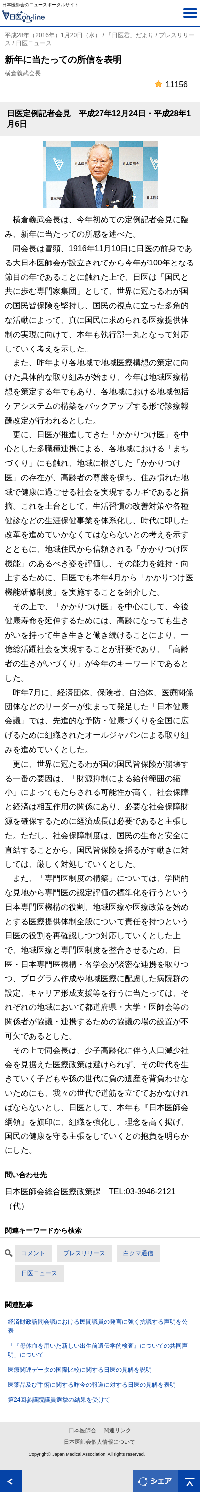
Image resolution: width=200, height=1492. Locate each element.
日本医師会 (82, 1430)
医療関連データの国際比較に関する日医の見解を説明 (80, 1369)
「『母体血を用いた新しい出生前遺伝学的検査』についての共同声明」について (98, 1350)
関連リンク (117, 1430)
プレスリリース (84, 1253)
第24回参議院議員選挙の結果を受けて (59, 1399)
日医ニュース (39, 1273)
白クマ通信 (138, 1253)
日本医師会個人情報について (99, 1442)
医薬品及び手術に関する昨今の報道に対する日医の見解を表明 (92, 1384)
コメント (33, 1253)
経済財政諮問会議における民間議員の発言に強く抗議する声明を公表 (98, 1326)
